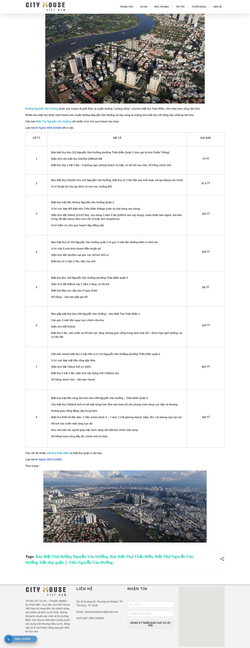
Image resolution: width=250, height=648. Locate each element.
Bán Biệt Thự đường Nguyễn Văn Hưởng (72, 556)
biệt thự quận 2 (53, 562)
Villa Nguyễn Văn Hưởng (91, 562)
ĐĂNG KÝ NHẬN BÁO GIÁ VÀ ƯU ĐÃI (150, 624)
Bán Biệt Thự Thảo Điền (131, 556)
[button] (201, 613)
